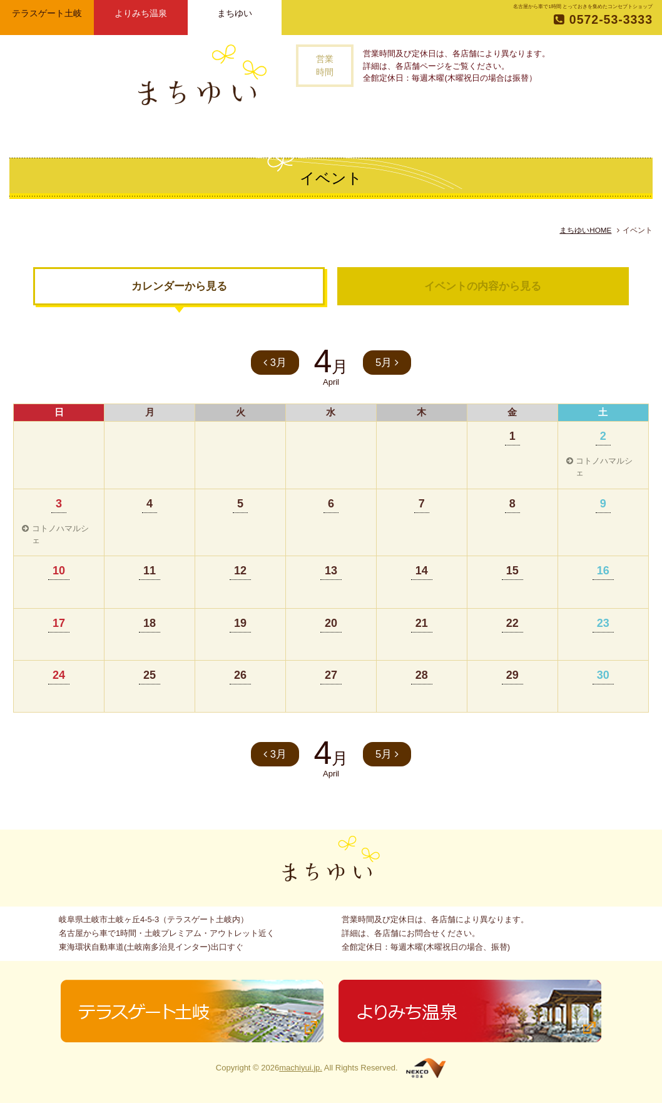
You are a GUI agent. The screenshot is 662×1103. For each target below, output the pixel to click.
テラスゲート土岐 (47, 13)
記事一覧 (329, 131)
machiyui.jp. (300, 1067)
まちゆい (234, 13)
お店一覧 (277, 131)
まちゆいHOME (585, 230)
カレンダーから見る (179, 286)
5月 (387, 363)
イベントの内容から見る (482, 286)
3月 (275, 363)
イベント (381, 131)
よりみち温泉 (141, 13)
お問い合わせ (491, 131)
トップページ (158, 131)
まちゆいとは (217, 131)
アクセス (430, 131)
